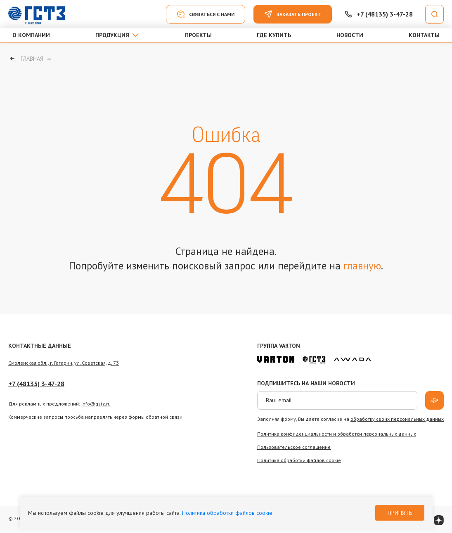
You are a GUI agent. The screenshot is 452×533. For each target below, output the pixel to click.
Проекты (198, 35)
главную (362, 265)
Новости (349, 35)
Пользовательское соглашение (294, 447)
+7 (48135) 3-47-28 (36, 384)
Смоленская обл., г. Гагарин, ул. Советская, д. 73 (63, 363)
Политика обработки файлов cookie (227, 512)
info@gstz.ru (96, 404)
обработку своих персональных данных (397, 419)
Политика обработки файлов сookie (299, 460)
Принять (400, 512)
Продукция (112, 35)
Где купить (274, 35)
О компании (31, 35)
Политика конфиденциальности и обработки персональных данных (336, 434)
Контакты (424, 35)
